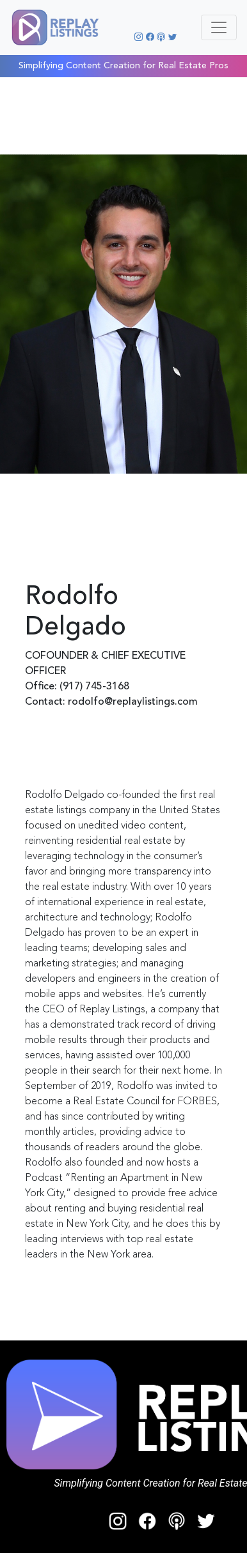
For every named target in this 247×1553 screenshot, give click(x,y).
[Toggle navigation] (219, 27)
